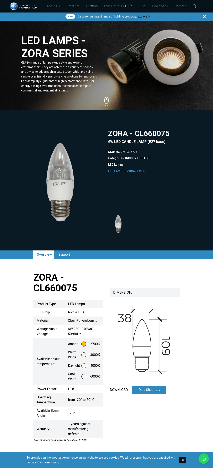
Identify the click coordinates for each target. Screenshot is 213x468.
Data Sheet (149, 390)
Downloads (160, 6)
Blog (142, 6)
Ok (183, 460)
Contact (180, 6)
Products (73, 6)
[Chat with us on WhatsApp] (203, 458)
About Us (53, 6)
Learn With (118, 6)
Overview (44, 255)
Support (64, 255)
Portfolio (92, 6)
